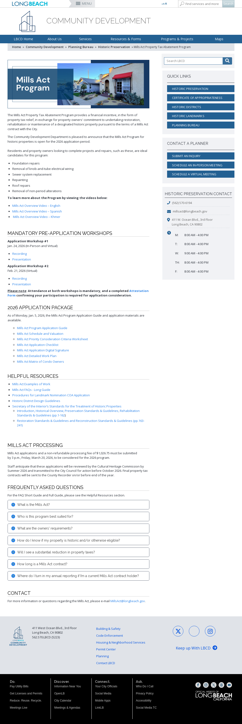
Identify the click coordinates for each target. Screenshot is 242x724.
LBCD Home (23, 39)
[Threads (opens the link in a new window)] (221, 685)
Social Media (103, 693)
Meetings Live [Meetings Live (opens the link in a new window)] (18, 707)
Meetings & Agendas (67, 707)
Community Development (45, 47)
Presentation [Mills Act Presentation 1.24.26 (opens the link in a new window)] (21, 259)
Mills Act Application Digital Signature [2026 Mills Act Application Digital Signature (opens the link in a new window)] (43, 350)
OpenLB (59, 693)
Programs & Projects (177, 39)
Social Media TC (146, 707)
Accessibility (143, 700)
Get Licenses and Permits (26, 693)
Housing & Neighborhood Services (120, 642)
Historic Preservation (114, 47)
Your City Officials (106, 686)
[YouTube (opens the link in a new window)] (229, 685)
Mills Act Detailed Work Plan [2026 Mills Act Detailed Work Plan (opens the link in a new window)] (36, 356)
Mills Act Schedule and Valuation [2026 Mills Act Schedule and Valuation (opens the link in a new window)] (40, 333)
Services (85, 39)
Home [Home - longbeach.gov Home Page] (16, 47)
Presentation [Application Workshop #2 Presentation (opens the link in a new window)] (21, 284)
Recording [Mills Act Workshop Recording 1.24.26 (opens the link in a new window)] (19, 254)
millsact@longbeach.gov (190, 211)
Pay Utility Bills (19, 686)
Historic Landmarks (188, 116)
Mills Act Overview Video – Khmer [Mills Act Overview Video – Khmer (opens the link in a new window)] (36, 217)
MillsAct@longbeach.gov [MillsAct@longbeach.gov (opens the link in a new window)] (127, 601)
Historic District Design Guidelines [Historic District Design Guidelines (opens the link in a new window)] (36, 401)
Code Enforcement (109, 635)
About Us (55, 39)
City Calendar (62, 700)
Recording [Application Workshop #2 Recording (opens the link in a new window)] (19, 278)
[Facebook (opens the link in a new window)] (198, 685)
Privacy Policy (145, 693)
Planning (102, 656)
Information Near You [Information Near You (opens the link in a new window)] (67, 686)
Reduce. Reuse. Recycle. (26, 700)
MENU (87, 3)
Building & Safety (108, 629)
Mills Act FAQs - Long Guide (31, 390)
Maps (219, 39)
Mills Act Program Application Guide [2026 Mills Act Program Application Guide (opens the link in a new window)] (42, 328)
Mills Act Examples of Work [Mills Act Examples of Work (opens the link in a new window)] (31, 384)
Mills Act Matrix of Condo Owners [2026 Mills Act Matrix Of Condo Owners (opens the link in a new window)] (40, 361)
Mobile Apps (102, 700)
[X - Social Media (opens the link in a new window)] (178, 631)
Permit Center (106, 649)
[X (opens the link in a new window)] (213, 685)
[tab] (78, 504)
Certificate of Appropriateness (197, 98)
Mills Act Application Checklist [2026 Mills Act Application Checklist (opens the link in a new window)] (37, 345)
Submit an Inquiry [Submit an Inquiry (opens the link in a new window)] (186, 156)
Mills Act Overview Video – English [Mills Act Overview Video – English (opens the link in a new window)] (36, 205)
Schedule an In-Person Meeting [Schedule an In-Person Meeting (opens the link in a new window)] (197, 165)
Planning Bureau (80, 47)
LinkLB (99, 707)
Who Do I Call (144, 686)
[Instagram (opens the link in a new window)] (206, 685)
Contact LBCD (105, 663)
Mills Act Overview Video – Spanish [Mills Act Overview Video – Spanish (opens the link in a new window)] (37, 211)
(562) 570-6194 (182, 203)
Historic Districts (186, 107)
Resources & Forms (126, 39)
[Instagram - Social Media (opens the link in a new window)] (210, 631)
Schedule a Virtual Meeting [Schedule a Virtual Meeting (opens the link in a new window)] (194, 174)
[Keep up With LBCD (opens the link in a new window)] (196, 648)
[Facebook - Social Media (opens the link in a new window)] (194, 631)
